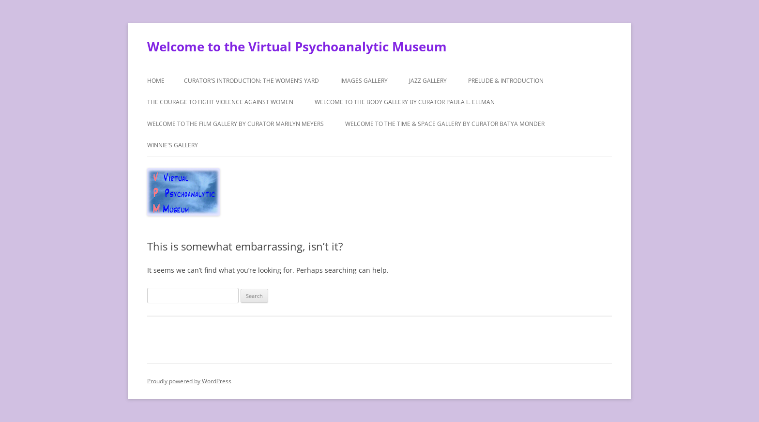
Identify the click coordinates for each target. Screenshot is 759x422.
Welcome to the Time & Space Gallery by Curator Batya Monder (445, 124)
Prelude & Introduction (506, 81)
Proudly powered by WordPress (189, 381)
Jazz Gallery (428, 81)
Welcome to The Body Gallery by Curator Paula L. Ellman (405, 102)
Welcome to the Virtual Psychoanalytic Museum (297, 46)
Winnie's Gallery (172, 145)
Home (156, 81)
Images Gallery (364, 81)
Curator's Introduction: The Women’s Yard (251, 81)
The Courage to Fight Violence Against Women (220, 102)
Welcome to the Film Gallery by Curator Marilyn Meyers (235, 124)
